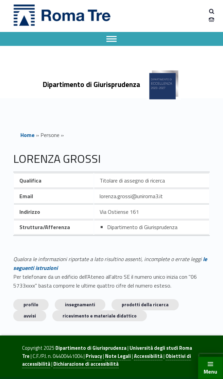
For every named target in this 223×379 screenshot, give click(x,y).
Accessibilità (148, 356)
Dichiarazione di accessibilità (86, 364)
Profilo (30, 304)
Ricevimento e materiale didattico (100, 315)
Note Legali (118, 356)
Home (27, 135)
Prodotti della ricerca (145, 304)
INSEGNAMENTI (80, 304)
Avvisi (29, 315)
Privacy (94, 356)
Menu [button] (210, 371)
